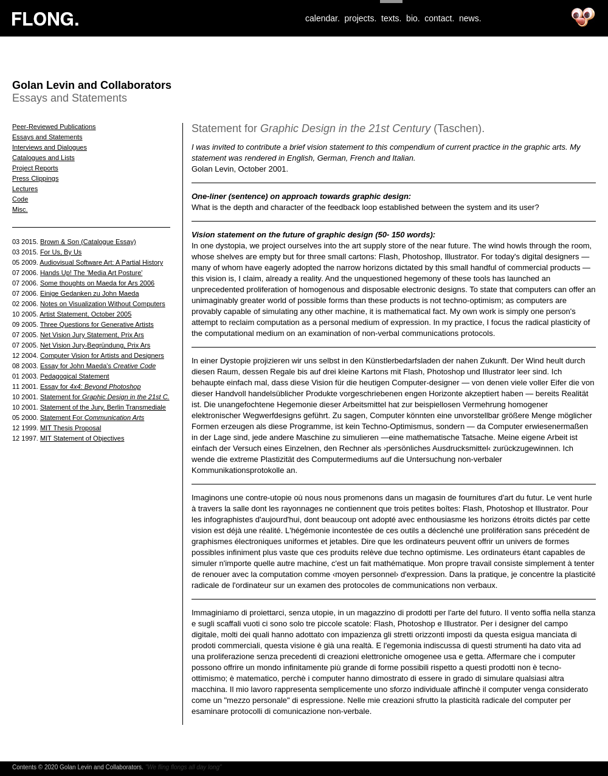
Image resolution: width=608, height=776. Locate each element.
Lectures (25, 188)
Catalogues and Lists (43, 157)
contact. (439, 18)
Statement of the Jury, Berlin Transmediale (103, 407)
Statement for (105, 396)
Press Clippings (35, 178)
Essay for (90, 386)
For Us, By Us (60, 252)
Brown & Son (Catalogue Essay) (88, 241)
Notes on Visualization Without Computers (102, 303)
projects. (360, 18)
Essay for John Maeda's (98, 365)
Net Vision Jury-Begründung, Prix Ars (95, 345)
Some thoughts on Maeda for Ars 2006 (97, 283)
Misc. (20, 209)
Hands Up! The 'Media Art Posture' (91, 272)
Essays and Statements (47, 137)
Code (20, 199)
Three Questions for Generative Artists (97, 324)
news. (470, 18)
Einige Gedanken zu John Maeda (89, 293)
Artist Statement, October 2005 (85, 314)
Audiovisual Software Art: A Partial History (101, 262)
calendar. (322, 18)
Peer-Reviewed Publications (54, 126)
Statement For (92, 417)
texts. (391, 18)
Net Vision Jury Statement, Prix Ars (92, 334)
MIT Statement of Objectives (82, 438)
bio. (413, 18)
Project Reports (35, 168)
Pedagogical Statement (74, 376)
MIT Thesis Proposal (70, 428)
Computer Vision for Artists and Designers (102, 355)
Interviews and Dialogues (49, 147)
